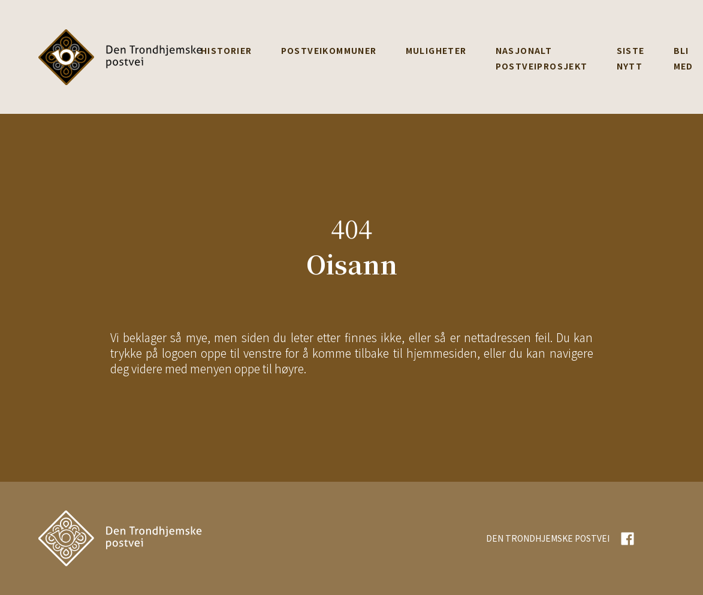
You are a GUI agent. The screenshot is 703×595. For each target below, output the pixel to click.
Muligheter (436, 50)
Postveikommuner (329, 50)
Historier (226, 50)
